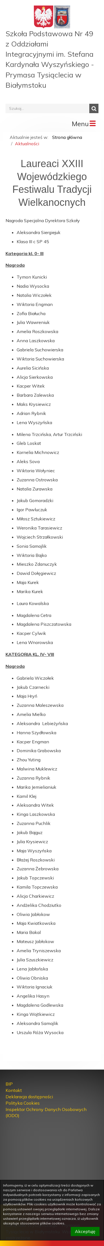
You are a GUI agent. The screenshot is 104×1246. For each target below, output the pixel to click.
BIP (9, 1084)
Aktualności (27, 143)
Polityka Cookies (23, 1103)
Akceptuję (85, 1231)
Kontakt (14, 1090)
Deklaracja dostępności (29, 1096)
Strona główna (67, 137)
